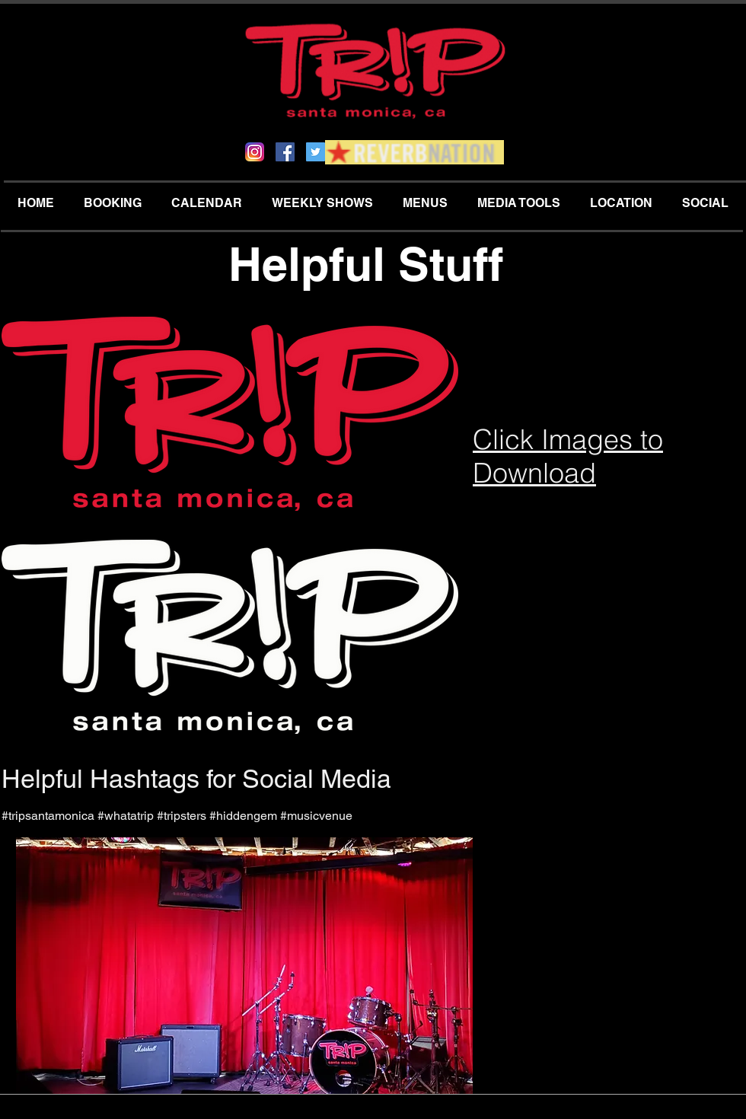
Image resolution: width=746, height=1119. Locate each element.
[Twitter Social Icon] (315, 151)
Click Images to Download (568, 455)
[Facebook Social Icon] (285, 151)
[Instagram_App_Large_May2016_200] (254, 151)
